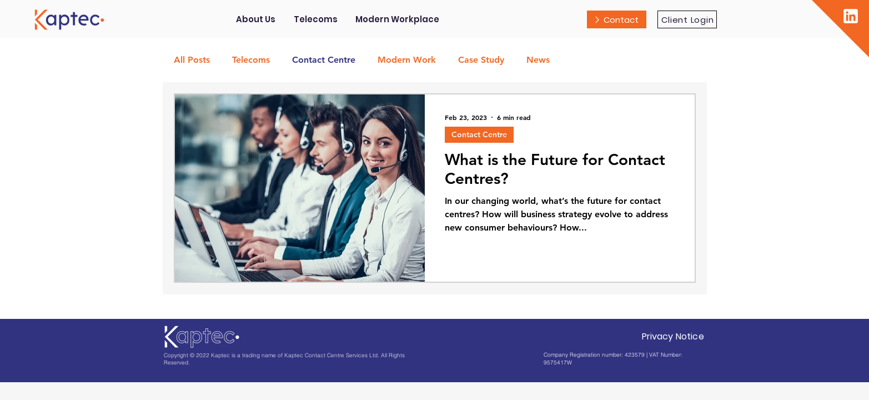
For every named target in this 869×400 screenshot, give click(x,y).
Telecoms (251, 59)
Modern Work (407, 59)
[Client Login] (687, 19)
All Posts (192, 59)
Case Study (481, 59)
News (538, 59)
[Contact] (616, 19)
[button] (315, 19)
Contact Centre (323, 59)
